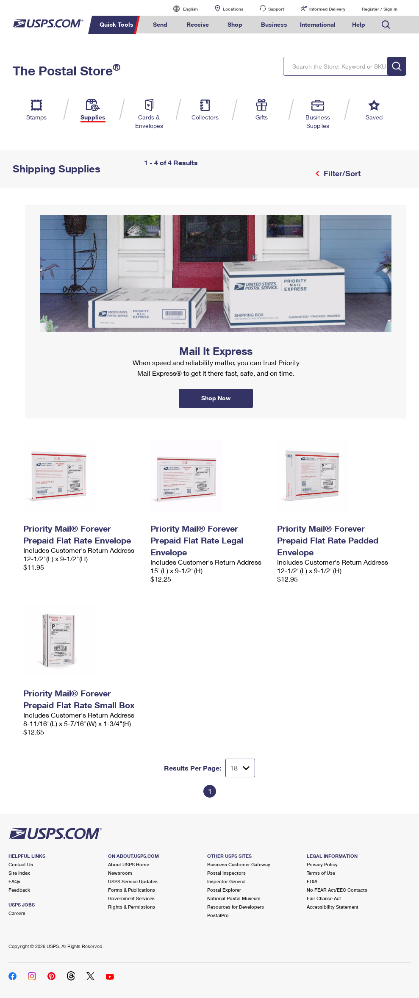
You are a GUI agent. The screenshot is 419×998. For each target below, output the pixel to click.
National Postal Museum (234, 898)
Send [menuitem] (160, 24)
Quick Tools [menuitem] (116, 24)
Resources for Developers (235, 906)
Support (276, 8)
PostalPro (218, 915)
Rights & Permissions (131, 906)
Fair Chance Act (324, 898)
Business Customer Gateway (238, 864)
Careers (16, 913)
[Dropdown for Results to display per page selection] (240, 768)
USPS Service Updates (133, 881)
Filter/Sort (341, 173)
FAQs (14, 881)
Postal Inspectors (226, 873)
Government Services (131, 898)
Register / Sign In (379, 8)
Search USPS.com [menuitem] (386, 25)
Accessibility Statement (332, 906)
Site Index (19, 873)
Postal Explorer (224, 890)
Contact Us (20, 864)
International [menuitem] (318, 24)
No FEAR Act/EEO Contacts (337, 890)
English (182, 9)
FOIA (312, 881)
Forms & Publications (131, 890)
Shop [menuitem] (235, 24)
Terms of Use (321, 873)
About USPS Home (128, 864)
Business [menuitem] (274, 24)
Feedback (19, 890)
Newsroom (120, 873)
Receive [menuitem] (197, 24)
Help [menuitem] (358, 24)
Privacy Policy (322, 864)
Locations (233, 8)
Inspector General (226, 881)
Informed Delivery (327, 8)
